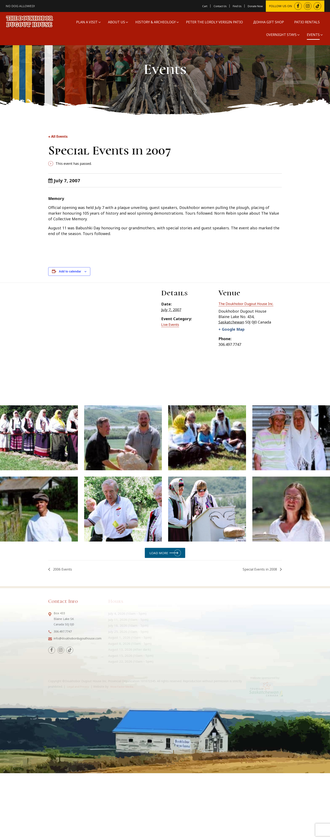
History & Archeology (155, 22)
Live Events (171, 324)
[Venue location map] (99, 336)
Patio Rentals (306, 22)
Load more (159, 612)
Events (312, 34)
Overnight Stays (281, 34)
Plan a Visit (86, 22)
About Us (115, 22)
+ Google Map (232, 335)
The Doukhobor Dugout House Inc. (246, 306)
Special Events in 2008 (260, 630)
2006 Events (62, 630)
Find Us (231, 6)
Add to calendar (70, 271)
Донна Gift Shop (268, 22)
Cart (194, 6)
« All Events (59, 136)
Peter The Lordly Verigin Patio (213, 22)
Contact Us (212, 6)
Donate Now (252, 6)
